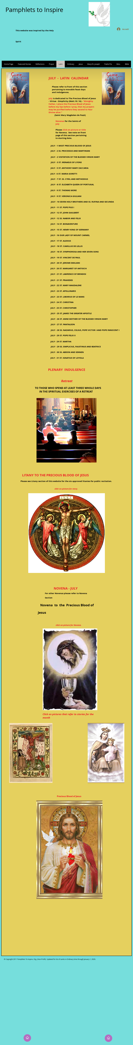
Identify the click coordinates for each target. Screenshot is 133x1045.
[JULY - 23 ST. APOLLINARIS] (63, 291)
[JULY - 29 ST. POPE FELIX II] (63, 335)
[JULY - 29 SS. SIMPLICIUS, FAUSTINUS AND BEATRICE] (75, 346)
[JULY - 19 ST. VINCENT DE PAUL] (65, 257)
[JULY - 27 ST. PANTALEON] (62, 324)
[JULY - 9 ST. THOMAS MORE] (63, 190)
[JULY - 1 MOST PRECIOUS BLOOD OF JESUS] (70, 145)
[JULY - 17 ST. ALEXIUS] (60, 240)
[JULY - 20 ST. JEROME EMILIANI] (65, 262)
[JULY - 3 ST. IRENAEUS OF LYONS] (66, 162)
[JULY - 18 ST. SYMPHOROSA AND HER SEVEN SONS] (74, 251)
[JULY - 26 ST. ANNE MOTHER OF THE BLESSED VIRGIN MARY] (79, 319)
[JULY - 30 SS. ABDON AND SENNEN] (67, 352)
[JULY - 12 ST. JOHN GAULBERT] (64, 212)
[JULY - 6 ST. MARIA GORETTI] (63, 173)
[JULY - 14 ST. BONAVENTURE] (64, 224)
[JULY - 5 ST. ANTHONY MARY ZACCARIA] (69, 168)
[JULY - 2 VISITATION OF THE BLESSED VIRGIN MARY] (75, 157)
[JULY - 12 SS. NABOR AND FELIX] (65, 218)
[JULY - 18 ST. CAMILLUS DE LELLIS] (66, 246)
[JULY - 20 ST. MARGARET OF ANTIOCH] (68, 268)
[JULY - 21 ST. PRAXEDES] (61, 280)
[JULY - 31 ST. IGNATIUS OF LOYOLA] (67, 357)
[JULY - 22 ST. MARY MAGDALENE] (66, 285)
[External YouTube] (69, 932)
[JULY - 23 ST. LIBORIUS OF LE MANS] (67, 296)
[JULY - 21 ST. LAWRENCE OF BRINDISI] (68, 274)
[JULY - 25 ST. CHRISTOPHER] (63, 308)
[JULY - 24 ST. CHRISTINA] (62, 302)
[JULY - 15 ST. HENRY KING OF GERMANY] (69, 229)
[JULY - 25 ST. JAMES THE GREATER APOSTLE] (71, 313)
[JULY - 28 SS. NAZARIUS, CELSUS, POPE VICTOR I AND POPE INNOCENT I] (85, 330)
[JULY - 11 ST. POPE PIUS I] (62, 207)
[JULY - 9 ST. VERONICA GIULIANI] (66, 196)
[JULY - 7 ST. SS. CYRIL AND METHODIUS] (69, 179)
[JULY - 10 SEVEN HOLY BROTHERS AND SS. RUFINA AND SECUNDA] (82, 201)
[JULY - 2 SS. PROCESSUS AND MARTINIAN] (70, 150)
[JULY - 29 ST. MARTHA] (60, 341)
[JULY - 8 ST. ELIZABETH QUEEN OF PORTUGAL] (72, 184)
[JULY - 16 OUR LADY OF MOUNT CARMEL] (70, 235)
